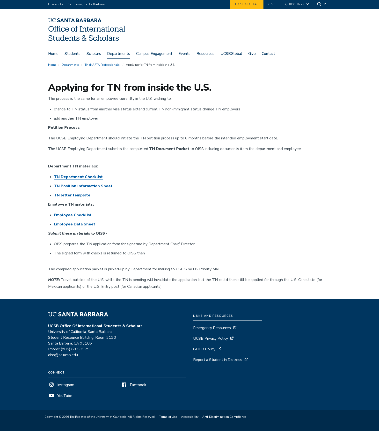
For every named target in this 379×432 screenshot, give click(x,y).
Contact (268, 53)
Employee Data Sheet (74, 225)
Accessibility (189, 418)
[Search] (322, 4)
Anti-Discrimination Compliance (224, 418)
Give (272, 4)
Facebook (133, 386)
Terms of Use (168, 418)
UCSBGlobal (247, 4)
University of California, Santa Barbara (76, 4)
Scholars (94, 53)
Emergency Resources (212, 328)
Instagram (61, 386)
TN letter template (72, 196)
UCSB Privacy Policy (210, 339)
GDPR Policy (204, 350)
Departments (118, 53)
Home (53, 53)
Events (184, 53)
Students (72, 53)
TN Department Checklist (78, 177)
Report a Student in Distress (217, 360)
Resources (205, 53)
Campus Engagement (154, 53)
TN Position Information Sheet (83, 187)
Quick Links (294, 4)
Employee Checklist (73, 216)
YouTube (60, 396)
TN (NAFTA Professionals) (103, 66)
